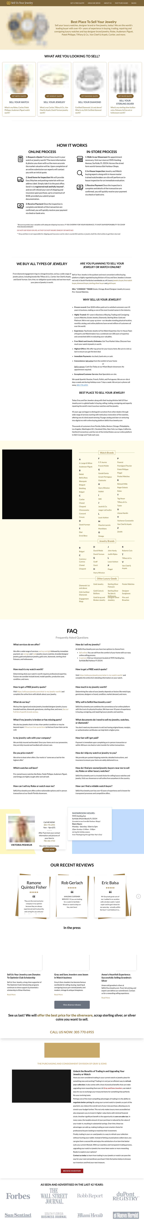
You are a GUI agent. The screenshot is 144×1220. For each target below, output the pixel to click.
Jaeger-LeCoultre (105, 510)
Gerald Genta (103, 473)
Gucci (95, 565)
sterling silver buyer (96, 283)
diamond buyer (82, 283)
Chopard (82, 506)
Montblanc (102, 528)
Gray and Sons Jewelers (113, 1088)
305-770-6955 (82, 385)
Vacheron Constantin (125, 521)
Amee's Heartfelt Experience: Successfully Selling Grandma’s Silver (116, 977)
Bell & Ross (83, 478)
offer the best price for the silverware (65, 1015)
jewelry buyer (118, 280)
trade (34, 654)
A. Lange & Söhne (85, 463)
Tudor (119, 505)
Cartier (82, 499)
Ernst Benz (83, 536)
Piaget (119, 473)
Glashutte (102, 480)
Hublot (101, 491)
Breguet (82, 485)
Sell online (83, 652)
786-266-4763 (49, 841)
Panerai (120, 462)
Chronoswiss (84, 510)
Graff (95, 562)
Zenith (119, 532)
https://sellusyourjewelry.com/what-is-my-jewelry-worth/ (39, 691)
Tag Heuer (121, 498)
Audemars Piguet (85, 467)
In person (82, 658)
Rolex (119, 491)
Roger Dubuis (122, 487)
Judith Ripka (112, 554)
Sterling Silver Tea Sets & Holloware (113, 593)
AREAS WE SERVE (94, 3)
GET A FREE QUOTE (77, 3)
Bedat (81, 474)
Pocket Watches (123, 476)
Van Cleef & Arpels (124, 524)
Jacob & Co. (102, 506)
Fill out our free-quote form (34, 727)
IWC (100, 499)
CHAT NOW (49, 849)
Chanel (82, 503)
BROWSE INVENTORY (72, 1171)
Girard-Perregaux (105, 477)
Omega (101, 536)
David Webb (98, 550)
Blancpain (83, 481)
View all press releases (72, 1005)
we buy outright (45, 651)
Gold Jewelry (98, 584)
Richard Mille (122, 484)
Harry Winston (104, 488)
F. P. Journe (102, 462)
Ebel (80, 532)
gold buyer (112, 283)
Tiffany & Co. (122, 502)
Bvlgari (81, 492)
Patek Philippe (122, 469)
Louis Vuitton (103, 517)
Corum (81, 517)
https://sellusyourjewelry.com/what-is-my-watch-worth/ (101, 675)
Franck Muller (103, 466)
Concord (82, 513)
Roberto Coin (127, 550)
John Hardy (112, 550)
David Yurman (84, 525)
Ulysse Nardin (122, 513)
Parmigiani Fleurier (124, 466)
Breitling (82, 488)
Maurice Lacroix (104, 525)
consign (26, 654)
